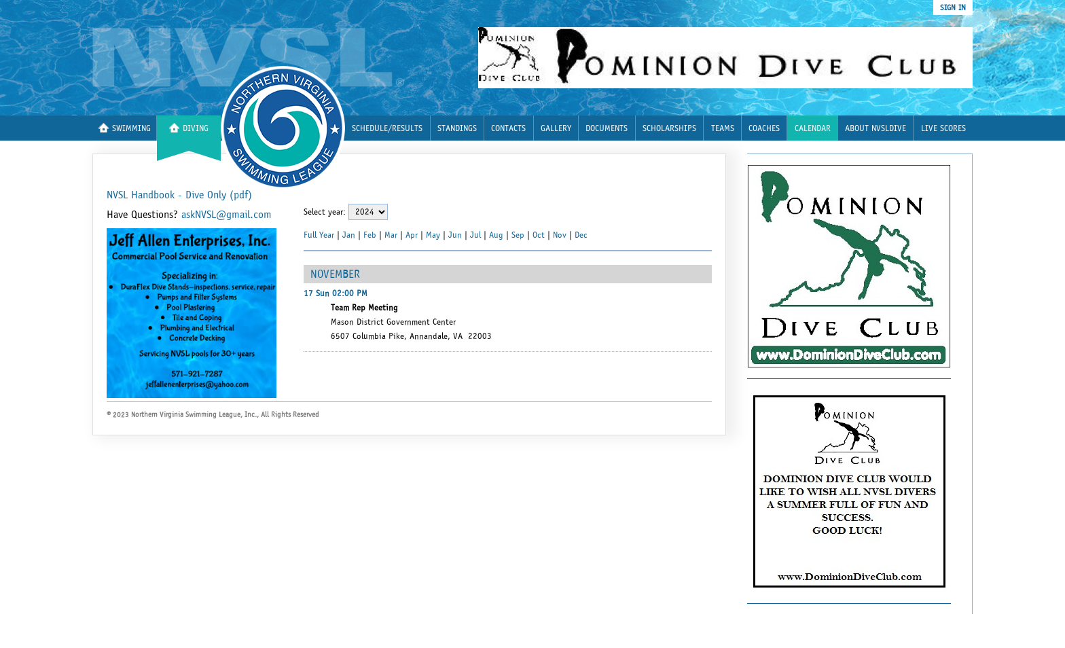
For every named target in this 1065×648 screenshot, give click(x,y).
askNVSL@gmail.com (226, 214)
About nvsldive (875, 128)
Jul (475, 235)
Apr (411, 235)
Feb (369, 235)
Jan (348, 235)
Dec (581, 235)
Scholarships (669, 128)
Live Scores (943, 128)
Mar (390, 235)
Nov (559, 235)
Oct (538, 235)
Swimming (124, 128)
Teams (722, 128)
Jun (455, 235)
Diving (189, 128)
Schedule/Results (387, 128)
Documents (606, 128)
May (433, 235)
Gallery (556, 128)
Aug (496, 235)
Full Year (319, 235)
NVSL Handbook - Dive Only (179, 195)
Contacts (508, 128)
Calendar (813, 128)
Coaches (764, 128)
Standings (457, 128)
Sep (517, 235)
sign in (953, 7)
